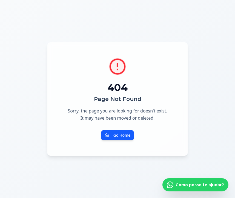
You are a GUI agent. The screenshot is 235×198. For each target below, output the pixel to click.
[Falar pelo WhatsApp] (195, 184)
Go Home (118, 135)
